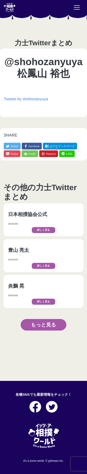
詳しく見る (43, 229)
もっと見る (43, 325)
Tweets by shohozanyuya (26, 99)
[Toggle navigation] (76, 7)
